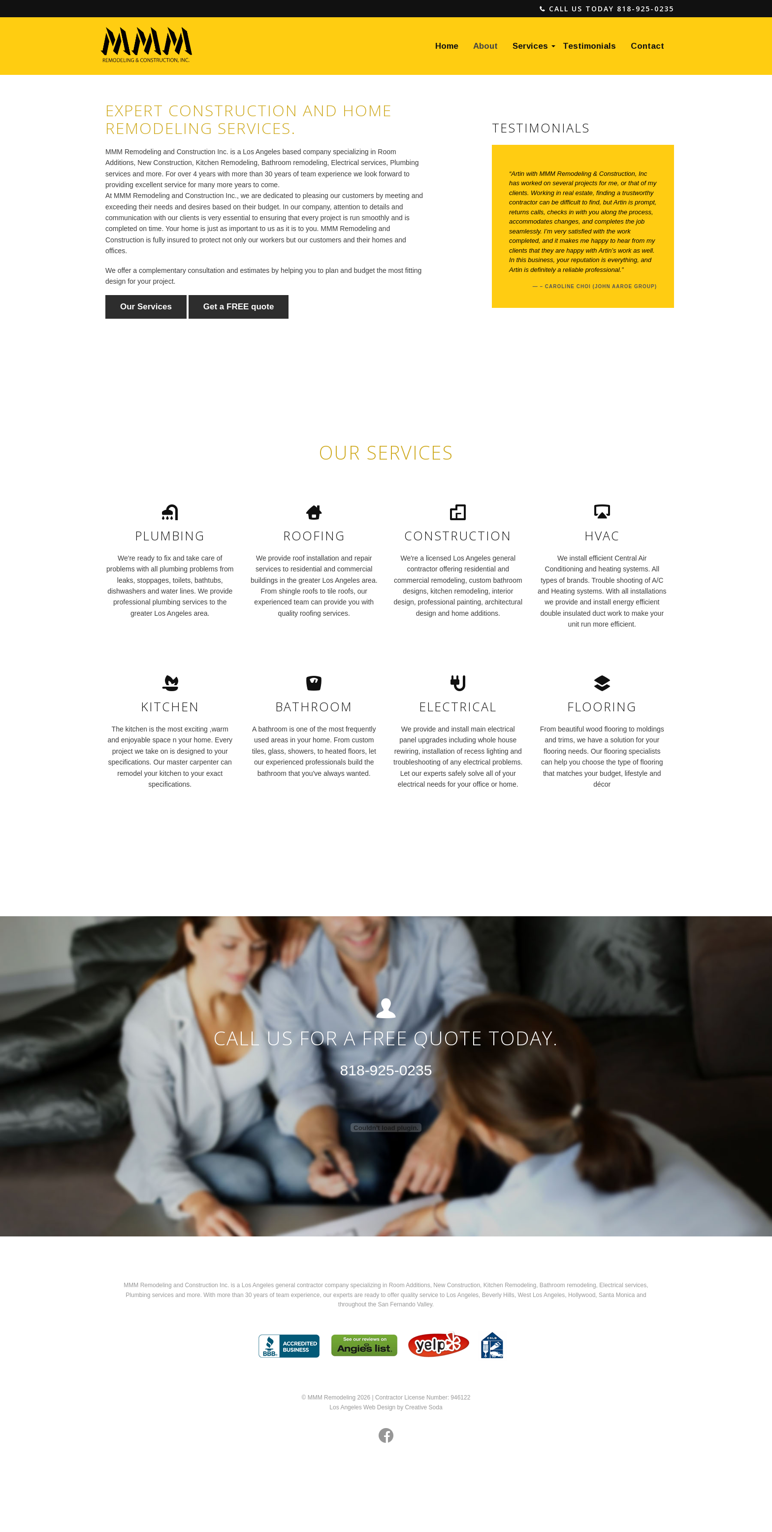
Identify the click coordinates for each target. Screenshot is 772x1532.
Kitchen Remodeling (509, 1285)
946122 (460, 1397)
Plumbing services (149, 1295)
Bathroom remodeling (568, 1285)
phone (543, 9)
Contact (647, 46)
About (485, 46)
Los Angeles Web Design (362, 1407)
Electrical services (622, 1285)
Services (530, 46)
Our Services (146, 306)
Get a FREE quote (238, 306)
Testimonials (589, 46)
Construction (463, 1285)
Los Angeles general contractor (282, 1285)
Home (446, 46)
